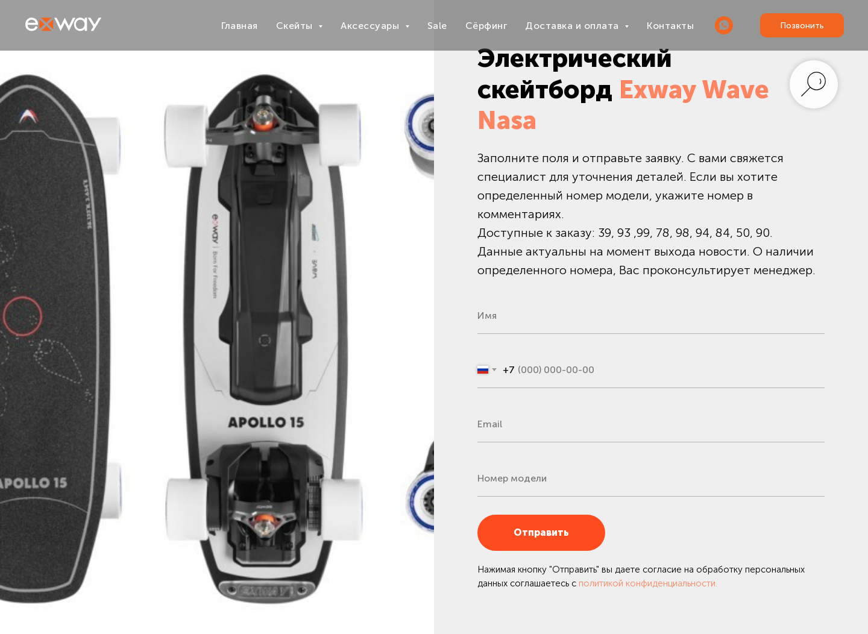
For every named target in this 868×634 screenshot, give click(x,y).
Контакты (670, 25)
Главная (239, 25)
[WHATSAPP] (724, 25)
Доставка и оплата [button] (573, 25)
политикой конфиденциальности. (648, 583)
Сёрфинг (486, 25)
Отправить (559, 533)
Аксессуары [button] (371, 25)
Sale (437, 25)
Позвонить (802, 25)
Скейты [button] (296, 25)
